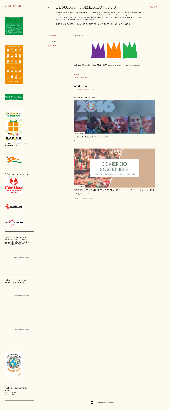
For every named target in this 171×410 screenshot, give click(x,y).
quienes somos (106, 24)
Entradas (11, 392)
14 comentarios (88, 141)
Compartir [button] (52, 36)
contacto (68, 24)
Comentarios (13, 394)
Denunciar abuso (13, 6)
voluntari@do (122, 24)
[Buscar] (153, 7)
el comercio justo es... (85, 24)
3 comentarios (88, 198)
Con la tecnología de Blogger (102, 402)
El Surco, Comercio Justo (86, 7)
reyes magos (53, 45)
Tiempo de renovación (91, 136)
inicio (59, 24)
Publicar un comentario (84, 89)
